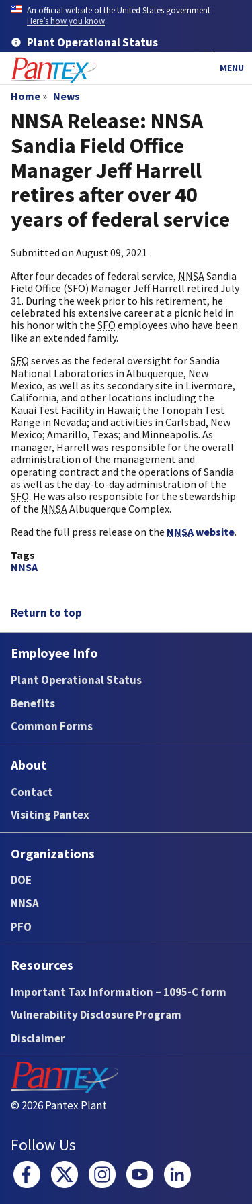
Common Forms (52, 726)
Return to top (46, 612)
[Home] (54, 70)
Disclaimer (38, 1038)
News (66, 96)
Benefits (33, 703)
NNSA (24, 567)
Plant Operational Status (76, 679)
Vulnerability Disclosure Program (96, 1014)
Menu (232, 68)
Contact (32, 792)
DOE (21, 879)
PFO (21, 926)
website (201, 531)
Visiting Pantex (50, 814)
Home (25, 96)
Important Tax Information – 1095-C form (118, 992)
